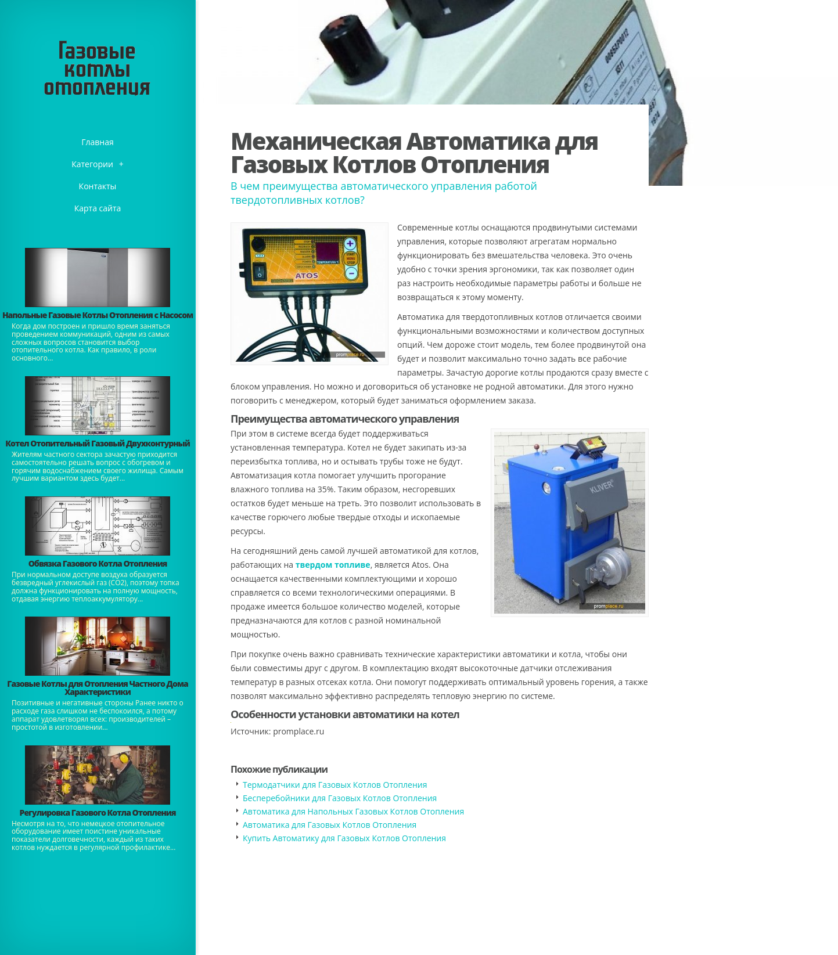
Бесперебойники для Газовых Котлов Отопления (340, 797)
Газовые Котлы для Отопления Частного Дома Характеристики (97, 687)
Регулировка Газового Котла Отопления (98, 812)
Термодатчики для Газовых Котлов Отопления (335, 784)
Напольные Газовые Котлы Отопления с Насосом (97, 314)
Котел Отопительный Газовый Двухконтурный (97, 443)
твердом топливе (333, 564)
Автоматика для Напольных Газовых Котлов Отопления (353, 811)
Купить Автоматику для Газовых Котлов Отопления (344, 838)
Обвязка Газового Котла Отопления (97, 563)
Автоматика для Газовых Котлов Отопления (329, 824)
